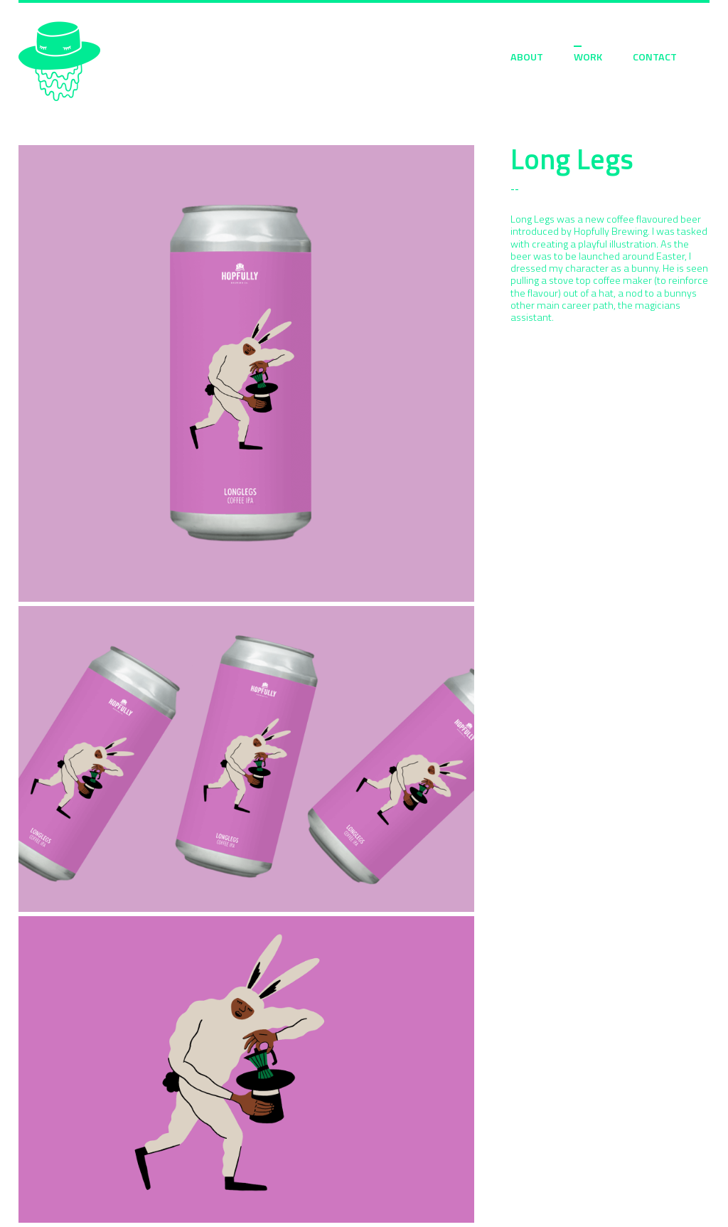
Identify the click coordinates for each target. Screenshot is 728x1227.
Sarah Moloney (59, 61)
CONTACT (655, 57)
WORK (588, 57)
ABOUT (526, 57)
